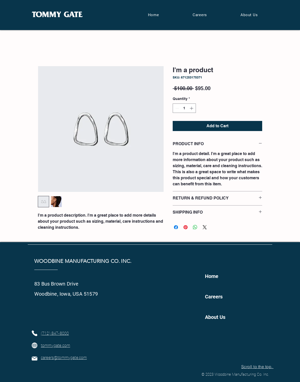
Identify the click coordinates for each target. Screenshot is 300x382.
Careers (214, 297)
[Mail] (34, 358)
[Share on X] (205, 227)
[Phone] (34, 333)
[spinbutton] (184, 108)
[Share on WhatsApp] (195, 227)
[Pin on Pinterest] (186, 227)
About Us (215, 317)
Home (211, 276)
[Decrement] (176, 108)
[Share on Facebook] (176, 227)
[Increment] (192, 108)
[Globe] (34, 345)
